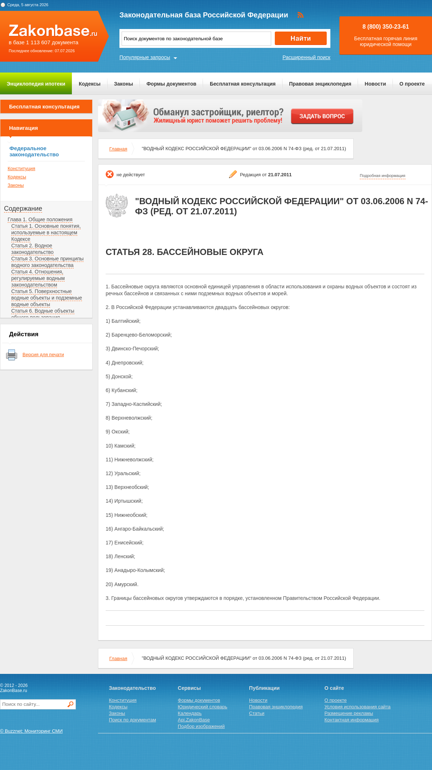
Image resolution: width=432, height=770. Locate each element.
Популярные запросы (144, 57)
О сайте (334, 688)
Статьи (256, 713)
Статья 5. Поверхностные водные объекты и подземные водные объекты (46, 297)
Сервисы (189, 688)
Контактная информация (352, 719)
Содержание (23, 208)
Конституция (21, 168)
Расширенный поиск (306, 57)
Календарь (190, 713)
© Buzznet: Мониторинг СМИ (31, 731)
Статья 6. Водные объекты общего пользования (42, 314)
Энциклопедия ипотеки (36, 84)
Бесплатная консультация (243, 84)
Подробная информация (382, 175)
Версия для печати (43, 354)
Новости (375, 84)
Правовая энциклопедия (320, 84)
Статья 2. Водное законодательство (32, 249)
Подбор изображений (201, 726)
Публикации (264, 688)
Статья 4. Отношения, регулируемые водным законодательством (38, 278)
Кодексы (90, 84)
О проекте (412, 84)
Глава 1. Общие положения (40, 219)
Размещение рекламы (349, 713)
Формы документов (171, 84)
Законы (123, 84)
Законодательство (132, 688)
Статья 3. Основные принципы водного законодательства (47, 262)
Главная (118, 149)
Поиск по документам (132, 719)
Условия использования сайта (358, 706)
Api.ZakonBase (194, 719)
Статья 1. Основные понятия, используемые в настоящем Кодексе (46, 232)
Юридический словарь (202, 706)
